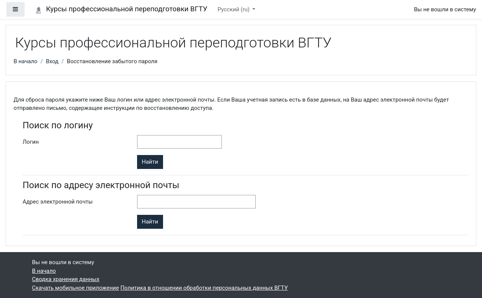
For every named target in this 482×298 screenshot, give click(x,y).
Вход (52, 61)
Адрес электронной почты (58, 201)
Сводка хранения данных (65, 279)
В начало (25, 61)
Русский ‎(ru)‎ (234, 9)
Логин (31, 141)
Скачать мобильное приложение (75, 287)
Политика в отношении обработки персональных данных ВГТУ (204, 287)
